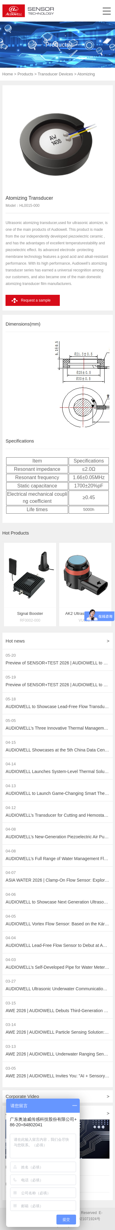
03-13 (11, 1046)
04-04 (11, 938)
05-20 (11, 655)
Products (25, 74)
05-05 (11, 720)
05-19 (11, 677)
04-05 (11, 916)
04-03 (11, 959)
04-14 (11, 764)
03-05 (11, 1068)
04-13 (11, 785)
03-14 (11, 1024)
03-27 (11, 981)
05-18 (11, 699)
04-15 (11, 742)
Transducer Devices (55, 74)
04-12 (11, 807)
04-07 (11, 872)
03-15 (11, 1003)
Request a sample (36, 300)
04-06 (11, 894)
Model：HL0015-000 (23, 205)
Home (7, 74)
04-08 (11, 829)
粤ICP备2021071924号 (81, 1219)
